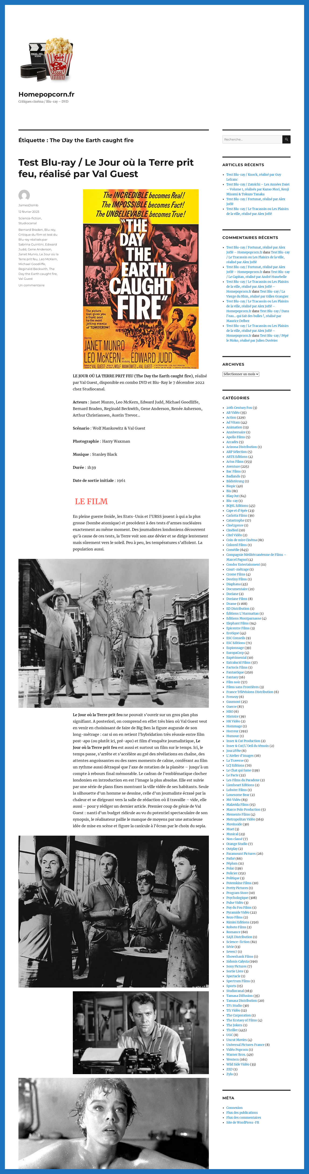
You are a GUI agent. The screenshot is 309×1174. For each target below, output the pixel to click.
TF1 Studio (234, 1006)
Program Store (237, 893)
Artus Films (235, 462)
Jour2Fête (233, 751)
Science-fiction (29, 218)
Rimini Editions (237, 922)
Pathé (230, 859)
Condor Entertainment (243, 565)
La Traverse (235, 761)
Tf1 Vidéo (233, 1011)
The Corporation (238, 1015)
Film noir (233, 682)
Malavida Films (237, 805)
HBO (229, 712)
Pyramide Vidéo (237, 913)
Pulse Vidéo (234, 903)
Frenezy (232, 697)
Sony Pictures (236, 966)
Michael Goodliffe (31, 264)
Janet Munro (28, 254)
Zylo (229, 1074)
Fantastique (235, 672)
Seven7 (231, 952)
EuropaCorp (235, 653)
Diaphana (233, 584)
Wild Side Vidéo (237, 1064)
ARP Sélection (236, 452)
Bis (228, 491)
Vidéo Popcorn (237, 1050)
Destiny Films (236, 579)
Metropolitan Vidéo (240, 819)
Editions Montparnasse (243, 618)
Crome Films (235, 574)
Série (230, 947)
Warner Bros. (236, 1055)
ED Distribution (237, 609)
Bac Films (233, 471)
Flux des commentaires (243, 1118)
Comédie (232, 550)
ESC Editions (235, 643)
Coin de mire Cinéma (241, 540)
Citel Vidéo (234, 535)
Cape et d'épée (236, 511)
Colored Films (236, 545)
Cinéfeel (232, 530)
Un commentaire (31, 285)
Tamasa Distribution (241, 1001)
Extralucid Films (238, 663)
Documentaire (237, 589)
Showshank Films (239, 957)
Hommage (234, 726)
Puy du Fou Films (239, 908)
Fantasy (232, 677)
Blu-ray (49, 229)
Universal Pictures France (245, 1045)
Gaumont (233, 702)
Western (232, 1060)
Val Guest (25, 278)
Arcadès (232, 442)
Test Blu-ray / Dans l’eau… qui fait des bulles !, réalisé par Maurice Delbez (257, 316)
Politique (232, 878)
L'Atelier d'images (240, 756)
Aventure (233, 467)
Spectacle (233, 976)
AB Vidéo (233, 413)
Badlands (233, 476)
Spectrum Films (238, 981)
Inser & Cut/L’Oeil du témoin (247, 746)
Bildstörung (235, 481)
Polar (230, 868)
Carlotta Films (236, 516)
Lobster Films (236, 790)
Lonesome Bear (237, 795)
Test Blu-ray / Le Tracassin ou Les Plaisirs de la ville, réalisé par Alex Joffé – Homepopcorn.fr (257, 287)
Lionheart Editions (240, 785)
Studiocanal (27, 223)
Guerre (231, 707)
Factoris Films (237, 667)
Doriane (232, 594)
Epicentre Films (238, 628)
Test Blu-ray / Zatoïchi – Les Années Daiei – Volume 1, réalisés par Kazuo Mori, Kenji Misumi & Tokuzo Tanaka (257, 189)
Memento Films (238, 815)
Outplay (232, 849)
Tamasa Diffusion (239, 996)
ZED (229, 1069)
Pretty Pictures (237, 888)
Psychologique (237, 898)
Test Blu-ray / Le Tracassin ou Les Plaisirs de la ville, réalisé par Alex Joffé (258, 257)
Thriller (232, 1030)
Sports (231, 986)
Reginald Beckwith (33, 269)
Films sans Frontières (242, 687)
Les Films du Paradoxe (243, 780)
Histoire (232, 716)
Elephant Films (237, 623)
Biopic (231, 486)
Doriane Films (236, 599)
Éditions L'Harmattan (242, 614)
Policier (232, 873)
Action (231, 418)
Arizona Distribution (241, 447)
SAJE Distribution (239, 937)
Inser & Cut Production (243, 741)
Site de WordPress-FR (242, 1123)
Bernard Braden (30, 229)
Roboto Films (236, 927)
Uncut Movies (236, 1040)
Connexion (234, 1108)
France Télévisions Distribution (249, 692)
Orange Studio (236, 844)
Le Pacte (232, 775)
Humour (232, 736)
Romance (233, 932)
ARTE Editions (237, 457)
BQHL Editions (237, 506)
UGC (229, 1035)
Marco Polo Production (243, 810)
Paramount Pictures (241, 854)
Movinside (234, 824)
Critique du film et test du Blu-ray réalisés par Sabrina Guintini (37, 239)
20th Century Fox (239, 408)
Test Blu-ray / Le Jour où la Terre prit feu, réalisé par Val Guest (106, 168)
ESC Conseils (235, 638)
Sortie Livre (234, 971)
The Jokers (234, 1025)
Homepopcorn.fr (46, 94)
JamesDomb (28, 205)
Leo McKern (48, 259)
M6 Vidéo (233, 800)
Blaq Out (232, 496)
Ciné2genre (234, 525)
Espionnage (235, 648)
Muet (230, 829)
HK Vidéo (233, 721)
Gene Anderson (39, 249)
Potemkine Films (239, 883)
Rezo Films (234, 917)
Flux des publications (242, 1113)
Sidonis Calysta (237, 962)
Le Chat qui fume (238, 770)
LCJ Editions (235, 765)
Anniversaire (236, 432)
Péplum (232, 864)
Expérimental (236, 658)
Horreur (232, 731)
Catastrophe (235, 520)
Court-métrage (237, 569)
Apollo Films (235, 437)
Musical (232, 834)
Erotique (232, 633)
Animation (234, 427)
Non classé (234, 839)
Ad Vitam (233, 422)
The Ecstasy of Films (241, 1020)
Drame (231, 604)
